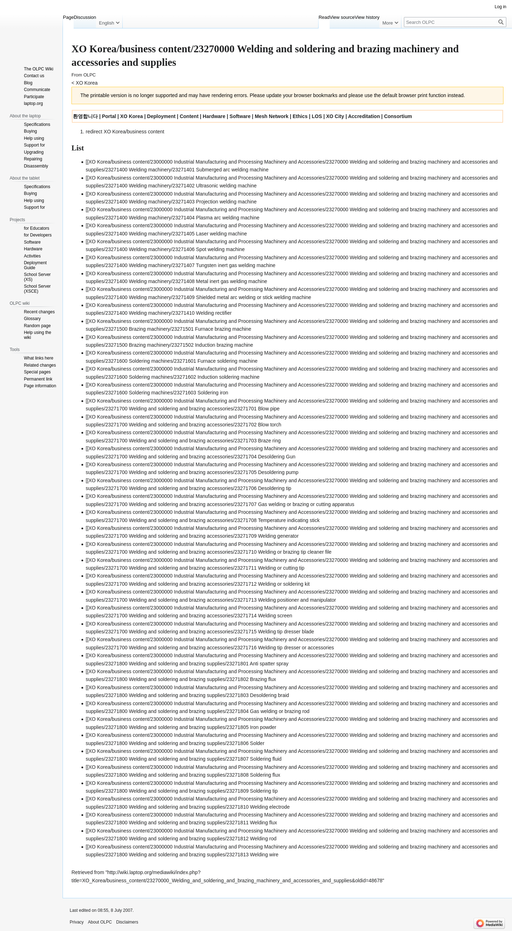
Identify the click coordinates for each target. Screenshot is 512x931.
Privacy (77, 922)
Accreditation (364, 116)
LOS (317, 116)
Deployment (161, 116)
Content (189, 116)
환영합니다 (85, 116)
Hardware (214, 116)
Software (240, 116)
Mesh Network (271, 116)
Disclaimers (127, 922)
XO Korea (86, 83)
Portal (109, 116)
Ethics (300, 116)
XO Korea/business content (134, 131)
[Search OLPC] (455, 22)
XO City (335, 116)
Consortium (398, 116)
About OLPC (100, 922)
